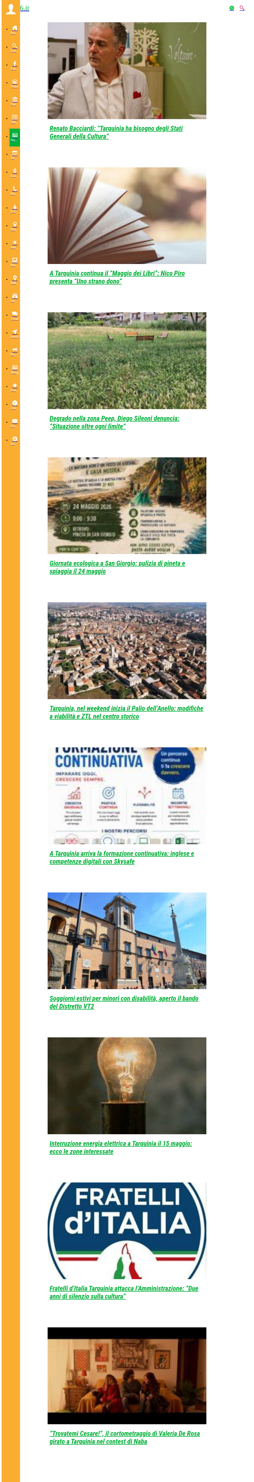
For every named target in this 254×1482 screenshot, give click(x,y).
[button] (11, 9)
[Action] (232, 8)
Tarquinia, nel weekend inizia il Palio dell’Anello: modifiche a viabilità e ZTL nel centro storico (126, 712)
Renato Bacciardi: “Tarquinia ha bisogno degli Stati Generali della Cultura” (116, 132)
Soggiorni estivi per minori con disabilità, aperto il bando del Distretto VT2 (124, 1002)
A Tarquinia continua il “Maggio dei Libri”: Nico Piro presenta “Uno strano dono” (117, 277)
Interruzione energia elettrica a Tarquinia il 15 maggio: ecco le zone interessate (121, 1147)
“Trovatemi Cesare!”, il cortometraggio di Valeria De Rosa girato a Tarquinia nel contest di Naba (125, 1437)
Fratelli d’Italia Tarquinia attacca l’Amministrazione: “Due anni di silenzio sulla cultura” (124, 1292)
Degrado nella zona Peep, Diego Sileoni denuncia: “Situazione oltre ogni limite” (114, 422)
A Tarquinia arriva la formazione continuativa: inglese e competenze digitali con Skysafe (122, 857)
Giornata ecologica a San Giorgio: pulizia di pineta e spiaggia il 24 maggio (117, 567)
